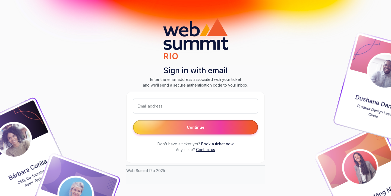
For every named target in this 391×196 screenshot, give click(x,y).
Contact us (205, 149)
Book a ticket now (217, 144)
